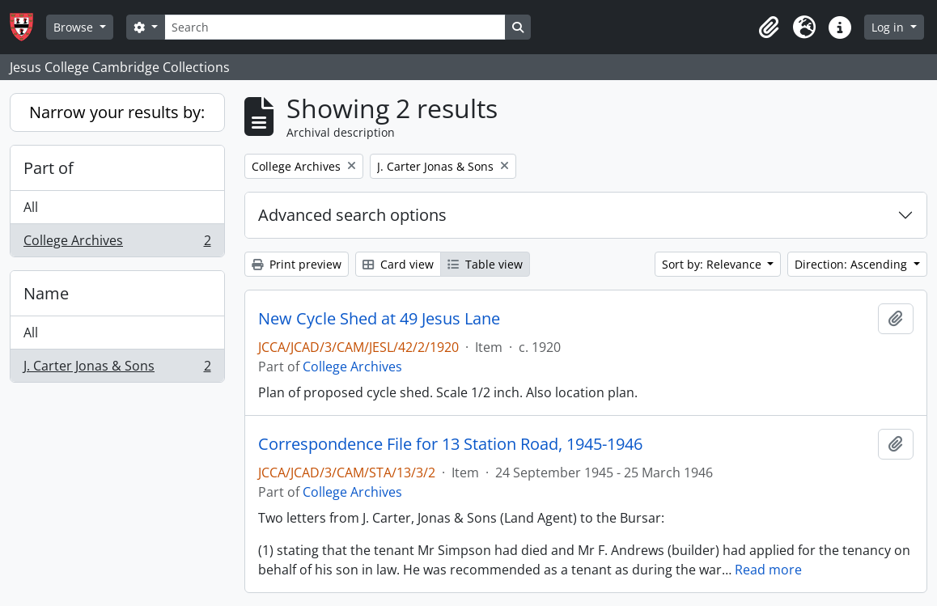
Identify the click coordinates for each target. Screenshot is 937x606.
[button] (768, 27)
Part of (48, 168)
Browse (74, 27)
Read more (768, 569)
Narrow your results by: (117, 112)
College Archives (117, 243)
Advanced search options (352, 215)
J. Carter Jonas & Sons (117, 369)
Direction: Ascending (852, 264)
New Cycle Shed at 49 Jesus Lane (379, 318)
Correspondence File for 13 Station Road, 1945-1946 (450, 444)
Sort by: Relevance (713, 264)
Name (46, 293)
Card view (398, 264)
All (30, 207)
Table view (485, 264)
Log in (889, 27)
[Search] (335, 27)
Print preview (296, 264)
